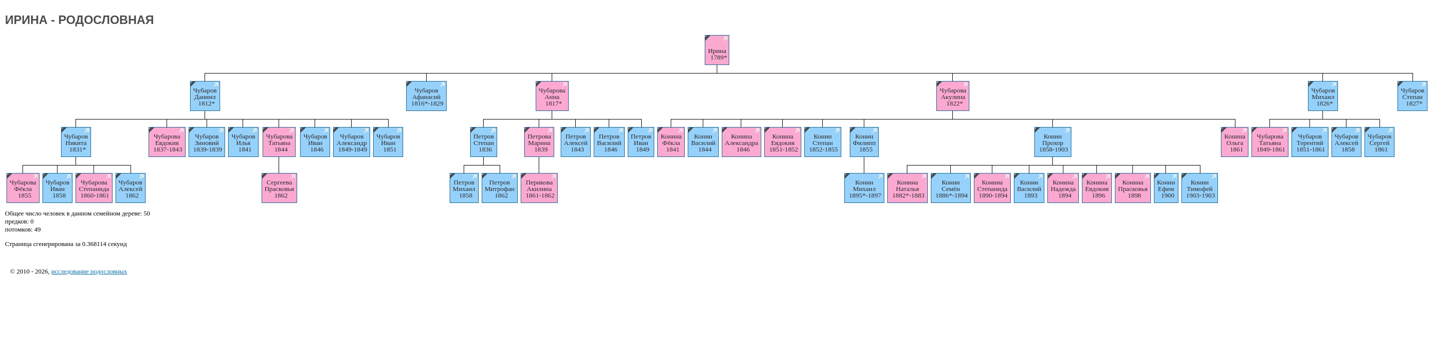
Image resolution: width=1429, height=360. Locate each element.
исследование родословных (89, 271)
